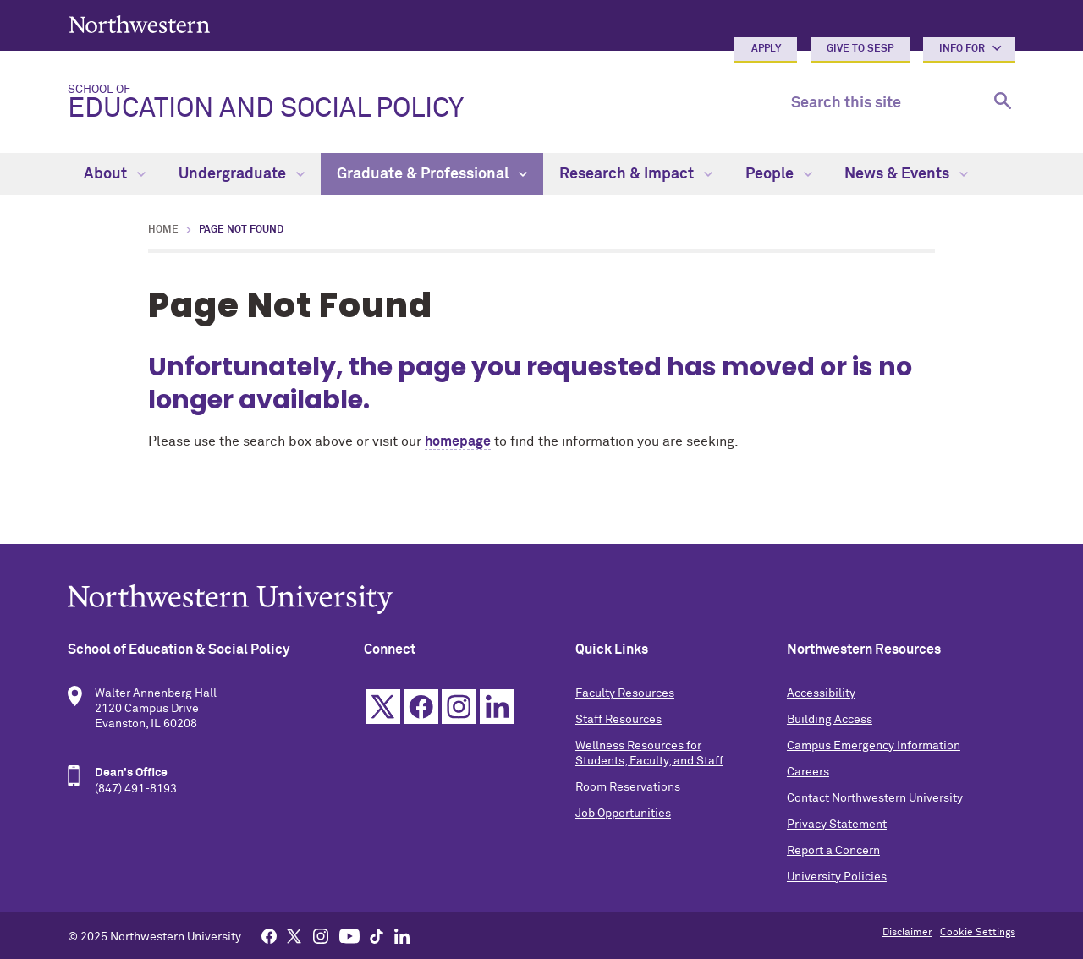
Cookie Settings (977, 933)
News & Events (906, 174)
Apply (766, 49)
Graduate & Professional (432, 174)
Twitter (383, 706)
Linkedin (497, 706)
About (115, 174)
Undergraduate (242, 174)
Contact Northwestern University (875, 798)
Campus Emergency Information (873, 746)
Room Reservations (627, 787)
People (778, 174)
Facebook (421, 706)
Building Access (829, 720)
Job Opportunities (623, 813)
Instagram (459, 706)
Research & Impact (635, 174)
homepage (458, 441)
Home (163, 230)
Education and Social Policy (416, 103)
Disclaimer (907, 933)
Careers (808, 772)
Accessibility (821, 693)
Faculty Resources (624, 693)
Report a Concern (833, 851)
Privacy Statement (837, 824)
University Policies (837, 877)
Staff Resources (618, 720)
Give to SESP (860, 49)
